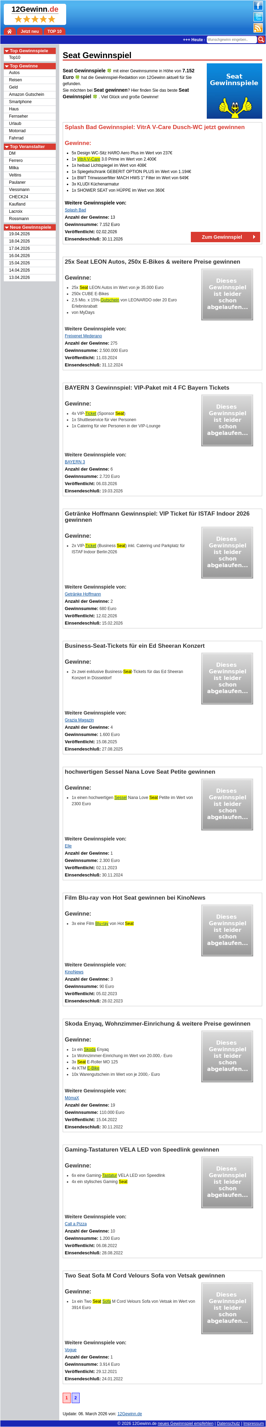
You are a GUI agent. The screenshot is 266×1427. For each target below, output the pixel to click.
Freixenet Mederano (83, 336)
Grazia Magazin (79, 720)
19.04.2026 (19, 233)
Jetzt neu (30, 31)
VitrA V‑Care (88, 159)
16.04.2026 (19, 255)
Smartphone (20, 101)
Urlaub (15, 123)
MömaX (72, 1098)
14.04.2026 (19, 270)
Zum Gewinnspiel (222, 237)
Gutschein (109, 300)
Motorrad (17, 130)
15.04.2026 (19, 263)
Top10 (14, 57)
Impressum (253, 1423)
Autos (14, 72)
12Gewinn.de (144, 1423)
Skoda (90, 1049)
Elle (68, 846)
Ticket (90, 413)
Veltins (15, 175)
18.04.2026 (19, 241)
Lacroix (16, 211)
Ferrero (16, 160)
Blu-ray (101, 923)
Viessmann (19, 189)
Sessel (120, 797)
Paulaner (17, 182)
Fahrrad (16, 138)
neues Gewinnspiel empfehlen (186, 1423)
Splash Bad (75, 210)
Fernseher (18, 116)
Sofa (107, 1301)
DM (12, 153)
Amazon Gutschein (26, 94)
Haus (14, 109)
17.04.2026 (19, 248)
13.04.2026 (19, 277)
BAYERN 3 (75, 462)
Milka (14, 167)
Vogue (71, 1349)
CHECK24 (18, 196)
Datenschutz (228, 1423)
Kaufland (17, 204)
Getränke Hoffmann (83, 594)
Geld (13, 87)
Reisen (15, 80)
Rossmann (19, 218)
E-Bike (93, 1068)
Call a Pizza (76, 1223)
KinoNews (74, 972)
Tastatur (109, 1175)
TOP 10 (54, 31)
